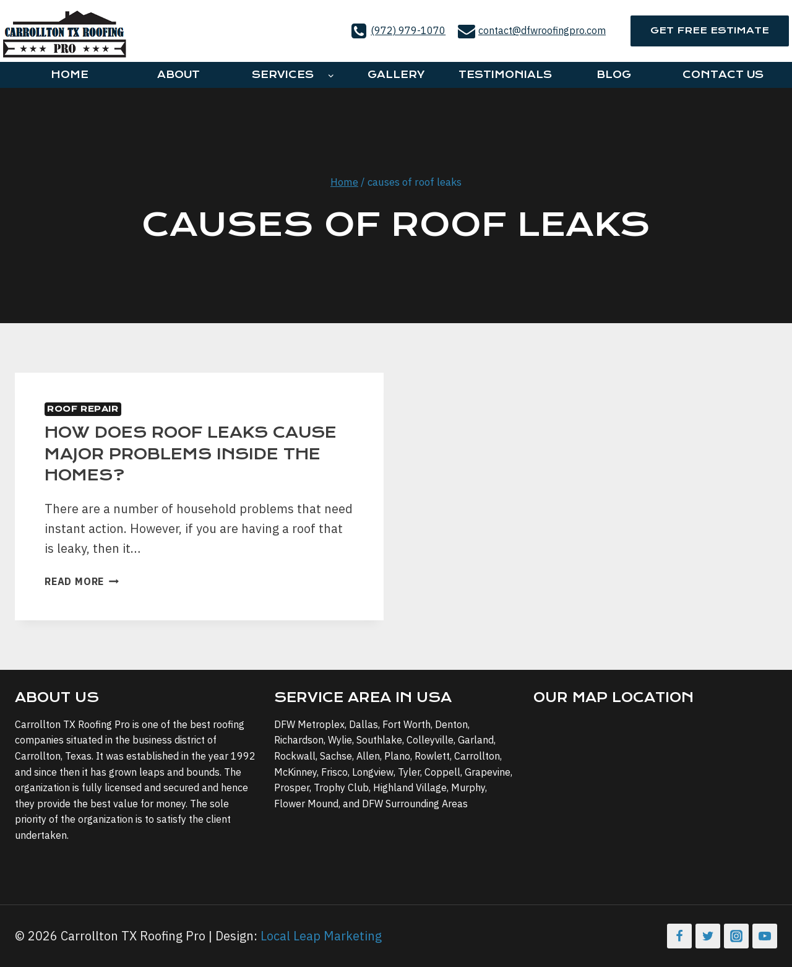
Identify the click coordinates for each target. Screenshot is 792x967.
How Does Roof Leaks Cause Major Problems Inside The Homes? (191, 453)
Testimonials (505, 74)
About (178, 74)
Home (69, 74)
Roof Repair (83, 409)
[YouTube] (764, 936)
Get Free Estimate (709, 30)
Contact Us (723, 74)
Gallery (396, 74)
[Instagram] (736, 936)
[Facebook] (679, 936)
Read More (82, 581)
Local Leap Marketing (321, 935)
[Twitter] (707, 936)
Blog (613, 74)
